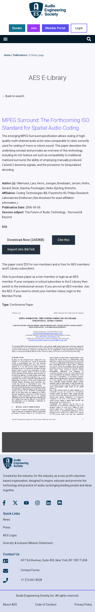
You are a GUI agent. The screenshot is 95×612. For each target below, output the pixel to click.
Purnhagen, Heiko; (42, 188)
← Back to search (13, 96)
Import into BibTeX (21, 249)
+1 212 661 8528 (31, 579)
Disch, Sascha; (21, 188)
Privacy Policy (83, 604)
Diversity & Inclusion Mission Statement (28, 543)
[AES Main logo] (47, 10)
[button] (5, 39)
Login (79, 28)
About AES (10, 604)
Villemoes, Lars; (27, 183)
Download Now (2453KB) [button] (25, 240)
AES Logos (10, 535)
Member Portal (11, 296)
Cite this (63, 240)
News (6, 519)
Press (6, 527)
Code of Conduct (45, 604)
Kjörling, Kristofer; (65, 188)
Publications (20, 55)
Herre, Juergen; (47, 183)
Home (7, 55)
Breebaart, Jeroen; (69, 183)
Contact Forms (30, 570)
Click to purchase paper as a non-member (28, 276)
